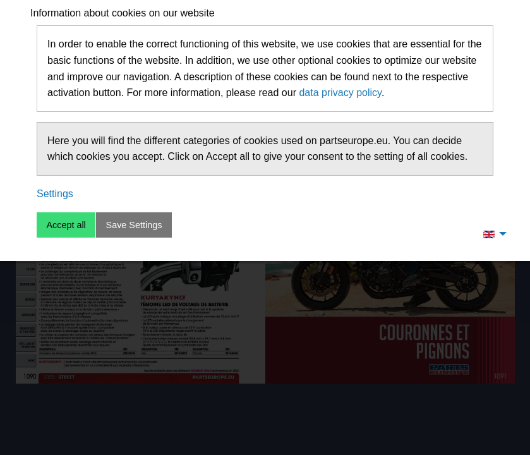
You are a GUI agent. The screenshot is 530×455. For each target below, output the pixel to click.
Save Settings (134, 225)
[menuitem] (491, 234)
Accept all (65, 225)
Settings (55, 193)
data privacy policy (340, 92)
